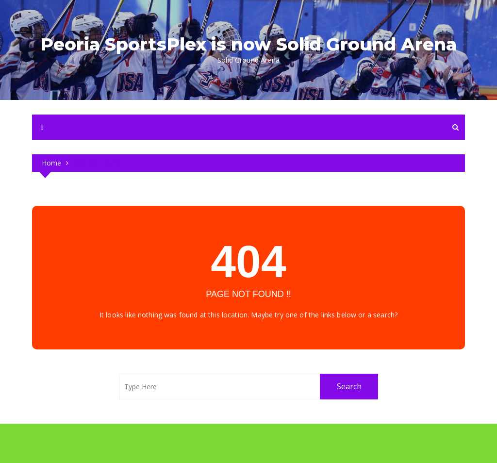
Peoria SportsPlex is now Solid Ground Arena (248, 44)
